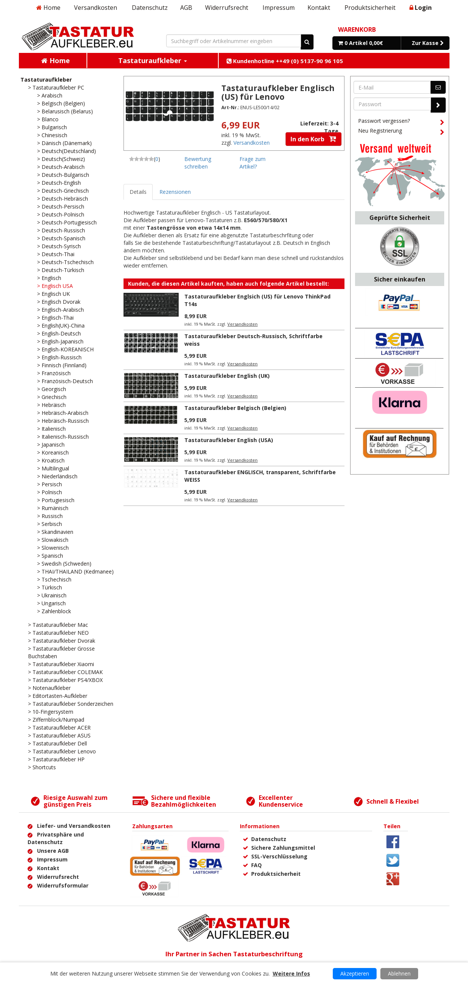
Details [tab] (138, 191)
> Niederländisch (57, 476)
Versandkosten (95, 7)
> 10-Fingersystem (50, 711)
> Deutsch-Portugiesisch (67, 222)
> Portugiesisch (55, 500)
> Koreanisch (53, 452)
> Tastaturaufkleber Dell (57, 743)
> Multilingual (53, 468)
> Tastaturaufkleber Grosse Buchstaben (61, 652)
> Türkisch (49, 587)
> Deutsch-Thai (55, 254)
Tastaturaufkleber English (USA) (228, 440)
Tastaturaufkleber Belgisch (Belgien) (235, 407)
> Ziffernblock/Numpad (56, 719)
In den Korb (313, 139)
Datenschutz (150, 7)
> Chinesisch (52, 135)
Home (48, 7)
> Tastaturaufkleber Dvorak (61, 640)
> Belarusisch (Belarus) (65, 111)
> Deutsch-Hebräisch (62, 198)
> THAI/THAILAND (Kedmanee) (75, 571)
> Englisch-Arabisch (60, 309)
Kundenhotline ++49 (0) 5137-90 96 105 (285, 61)
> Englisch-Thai (55, 317)
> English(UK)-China (61, 325)
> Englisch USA (55, 285)
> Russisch (50, 516)
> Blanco (48, 119)
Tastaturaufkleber (46, 79)
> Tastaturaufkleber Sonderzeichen (70, 703)
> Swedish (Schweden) (64, 563)
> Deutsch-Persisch (60, 206)
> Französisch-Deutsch (65, 381)
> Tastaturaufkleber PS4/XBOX (65, 679)
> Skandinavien (55, 531)
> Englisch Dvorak (58, 301)
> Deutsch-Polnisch (60, 214)
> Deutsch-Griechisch (63, 190)
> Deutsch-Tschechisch (65, 262)
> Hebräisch (51, 404)
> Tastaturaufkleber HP (56, 759)
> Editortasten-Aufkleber (57, 695)
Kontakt (318, 7)
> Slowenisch (53, 547)
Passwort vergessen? (401, 122)
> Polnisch (49, 492)
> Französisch (54, 373)
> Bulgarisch (52, 127)
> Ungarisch (51, 603)
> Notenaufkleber (49, 687)
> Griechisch (51, 396)
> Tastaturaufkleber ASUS (59, 735)
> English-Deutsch (59, 333)
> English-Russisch (59, 357)
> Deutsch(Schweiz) (61, 158)
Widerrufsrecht (226, 7)
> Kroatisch (51, 460)
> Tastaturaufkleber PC (56, 87)
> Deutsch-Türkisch (60, 270)
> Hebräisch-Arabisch (62, 412)
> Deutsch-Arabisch (61, 166)
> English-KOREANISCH (65, 349)
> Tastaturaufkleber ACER (59, 727)
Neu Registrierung (401, 132)
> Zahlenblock (54, 611)
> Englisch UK (53, 293)
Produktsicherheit (369, 7)
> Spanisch (50, 555)
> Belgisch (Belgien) (61, 103)
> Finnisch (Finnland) (61, 365)
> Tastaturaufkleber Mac (58, 624)
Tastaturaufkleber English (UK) (227, 375)
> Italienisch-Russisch (63, 436)
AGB (186, 7)
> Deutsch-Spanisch (61, 238)
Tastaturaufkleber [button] (152, 60)
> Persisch (49, 484)
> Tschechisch (54, 579)
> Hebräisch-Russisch (63, 420)
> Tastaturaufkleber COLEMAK (65, 672)
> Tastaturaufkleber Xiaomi (61, 664)
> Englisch (49, 277)
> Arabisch (49, 95)
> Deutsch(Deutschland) (66, 151)
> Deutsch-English (59, 182)
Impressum (279, 7)
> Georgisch (51, 389)
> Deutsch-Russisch (61, 230)
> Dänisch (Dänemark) (64, 143)
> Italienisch (51, 428)
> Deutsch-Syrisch (59, 246)
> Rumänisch (52, 508)
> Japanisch (51, 444)
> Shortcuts (42, 767)
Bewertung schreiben (197, 162)
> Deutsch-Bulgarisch (63, 174)
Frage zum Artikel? (252, 162)
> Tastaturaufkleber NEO (58, 632)
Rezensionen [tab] (175, 191)
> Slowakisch (52, 539)
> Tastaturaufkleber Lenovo (62, 751)
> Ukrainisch (51, 595)
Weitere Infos (291, 973)
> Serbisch (49, 523)
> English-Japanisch (60, 341)
